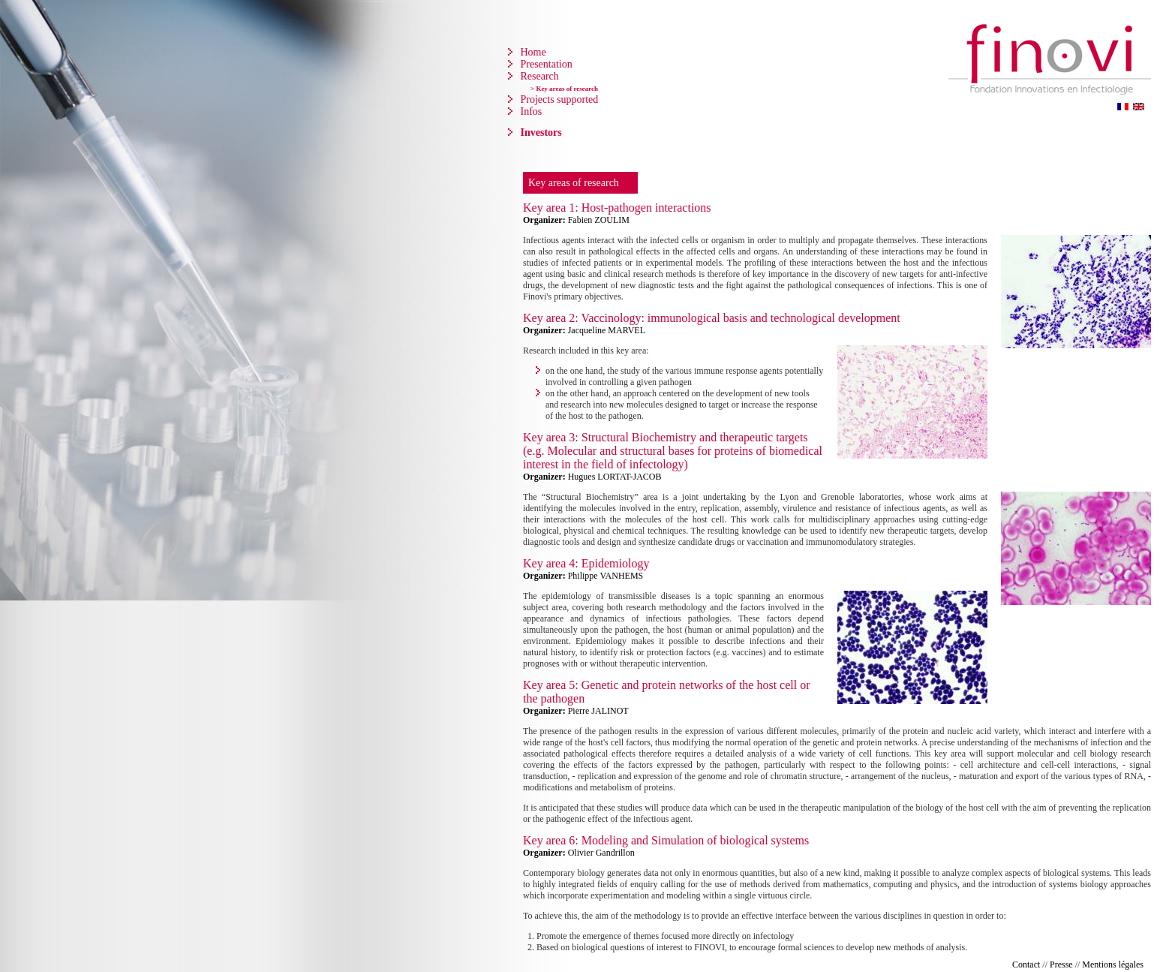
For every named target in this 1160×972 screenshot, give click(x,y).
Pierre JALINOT (598, 711)
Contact (1026, 964)
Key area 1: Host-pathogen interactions (617, 207)
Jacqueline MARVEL (606, 330)
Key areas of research (573, 182)
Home (532, 52)
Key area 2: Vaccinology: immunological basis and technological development (711, 317)
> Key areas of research (564, 88)
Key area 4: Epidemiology (586, 563)
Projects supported (558, 99)
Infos (530, 111)
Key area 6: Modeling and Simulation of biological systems (666, 840)
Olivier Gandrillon (601, 852)
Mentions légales (1112, 964)
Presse (1061, 964)
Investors (540, 132)
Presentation (545, 64)
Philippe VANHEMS (606, 575)
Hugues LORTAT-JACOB (615, 476)
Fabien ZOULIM (599, 220)
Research (538, 76)
